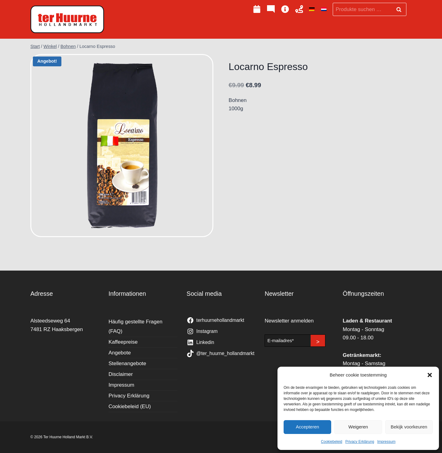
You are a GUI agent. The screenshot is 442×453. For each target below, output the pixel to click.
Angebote (119, 353)
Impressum (386, 441)
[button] (430, 375)
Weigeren (358, 426)
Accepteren (307, 426)
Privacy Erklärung (359, 441)
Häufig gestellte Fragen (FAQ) (135, 326)
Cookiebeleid (331, 441)
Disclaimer (120, 374)
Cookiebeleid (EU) (129, 406)
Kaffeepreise (123, 342)
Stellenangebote (127, 363)
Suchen (400, 9)
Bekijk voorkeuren (409, 426)
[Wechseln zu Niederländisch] (324, 9)
